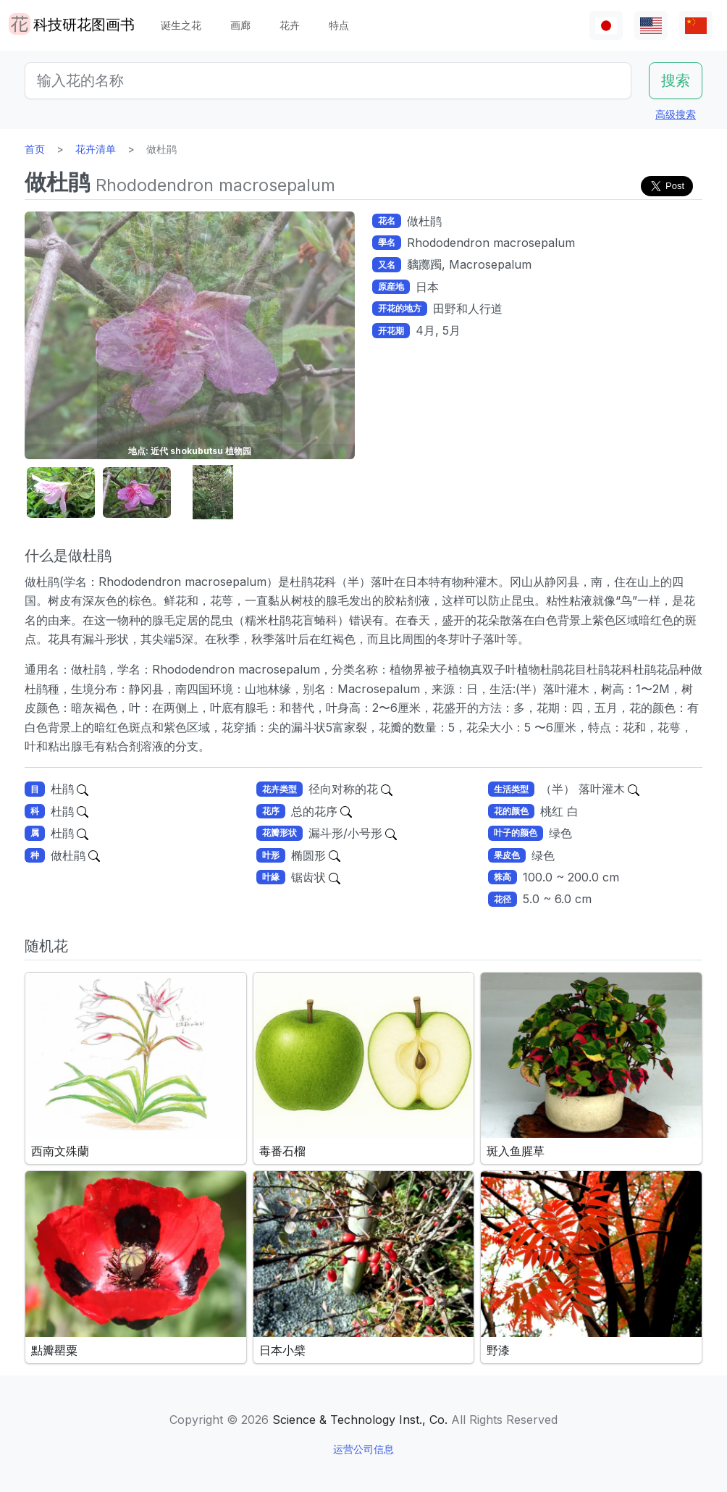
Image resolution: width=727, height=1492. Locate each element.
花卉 (290, 25)
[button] (61, 493)
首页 (35, 149)
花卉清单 (95, 149)
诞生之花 (181, 25)
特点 (339, 25)
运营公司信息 (363, 1449)
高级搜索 (675, 114)
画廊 (240, 25)
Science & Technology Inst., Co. (359, 1419)
